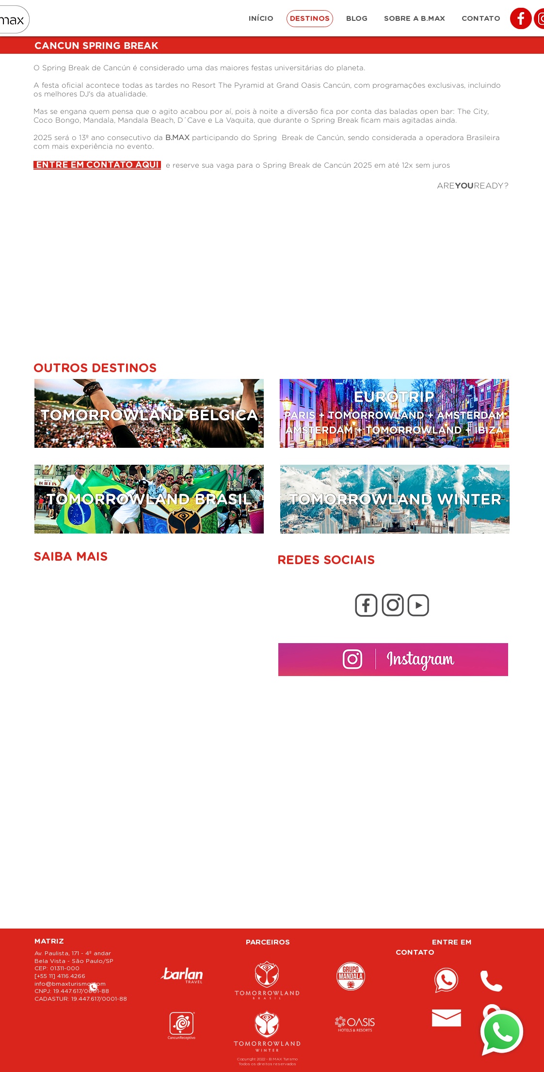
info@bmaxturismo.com (70, 984)
